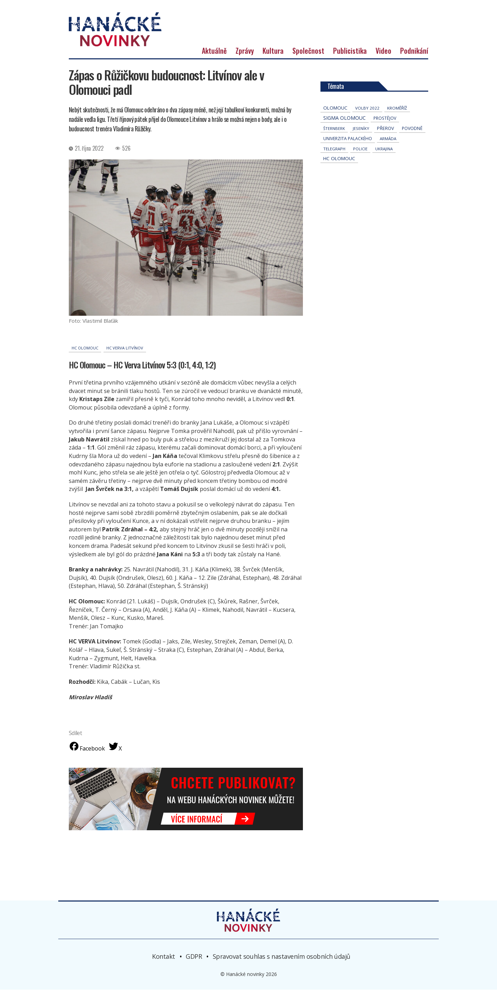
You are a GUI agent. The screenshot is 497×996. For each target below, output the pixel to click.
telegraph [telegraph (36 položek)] (334, 155)
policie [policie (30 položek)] (360, 155)
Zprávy (245, 57)
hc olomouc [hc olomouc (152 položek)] (339, 165)
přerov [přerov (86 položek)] (385, 134)
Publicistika (350, 57)
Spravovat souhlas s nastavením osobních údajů (281, 962)
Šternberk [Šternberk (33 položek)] (334, 134)
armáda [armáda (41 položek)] (388, 145)
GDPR (194, 962)
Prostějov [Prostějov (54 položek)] (384, 124)
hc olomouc (85, 354)
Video (383, 57)
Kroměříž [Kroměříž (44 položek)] (397, 114)
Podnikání (414, 57)
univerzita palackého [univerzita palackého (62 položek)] (347, 145)
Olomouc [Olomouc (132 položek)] (335, 114)
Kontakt (163, 962)
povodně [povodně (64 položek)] (412, 135)
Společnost (308, 57)
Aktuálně (214, 57)
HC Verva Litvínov (124, 354)
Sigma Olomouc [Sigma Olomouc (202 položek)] (344, 124)
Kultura (273, 57)
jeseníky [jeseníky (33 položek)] (361, 134)
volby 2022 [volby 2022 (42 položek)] (367, 114)
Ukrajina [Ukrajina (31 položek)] (384, 155)
